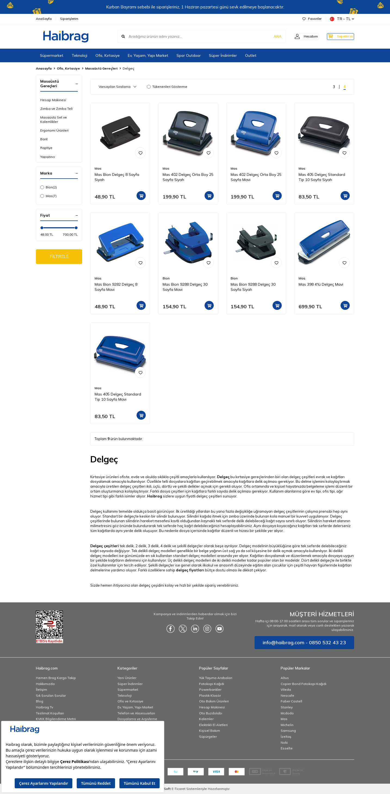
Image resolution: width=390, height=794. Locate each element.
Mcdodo (287, 713)
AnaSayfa (44, 19)
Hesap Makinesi (53, 100)
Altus (285, 678)
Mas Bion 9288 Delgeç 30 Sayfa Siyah (253, 287)
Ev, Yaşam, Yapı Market (148, 55)
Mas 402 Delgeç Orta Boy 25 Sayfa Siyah (188, 177)
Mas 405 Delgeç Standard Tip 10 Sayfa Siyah (322, 177)
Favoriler (311, 19)
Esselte (287, 748)
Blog (39, 701)
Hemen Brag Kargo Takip (56, 678)
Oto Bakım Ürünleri (214, 701)
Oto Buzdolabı (210, 713)
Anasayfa (44, 68)
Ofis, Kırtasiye (107, 55)
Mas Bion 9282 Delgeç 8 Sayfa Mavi (116, 287)
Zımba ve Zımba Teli (56, 109)
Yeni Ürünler (126, 678)
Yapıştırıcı (47, 157)
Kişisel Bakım (209, 730)
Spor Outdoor (189, 55)
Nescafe (287, 695)
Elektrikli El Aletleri (213, 725)
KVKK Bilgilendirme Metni (56, 719)
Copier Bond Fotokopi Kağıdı (303, 684)
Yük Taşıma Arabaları (215, 678)
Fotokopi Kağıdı (211, 684)
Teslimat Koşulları (50, 713)
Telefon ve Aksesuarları (136, 713)
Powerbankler (210, 689)
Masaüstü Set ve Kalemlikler (53, 119)
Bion (48, 187)
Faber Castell (291, 701)
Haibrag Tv (44, 707)
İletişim (41, 689)
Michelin (287, 725)
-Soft (166, 789)
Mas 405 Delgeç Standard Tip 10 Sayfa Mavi (118, 397)
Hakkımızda (45, 684)
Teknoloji (79, 55)
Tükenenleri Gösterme (167, 87)
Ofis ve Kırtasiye (130, 701)
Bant (44, 139)
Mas (48, 196)
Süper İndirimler (223, 55)
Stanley (287, 707)
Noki (284, 742)
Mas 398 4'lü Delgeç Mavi (321, 284)
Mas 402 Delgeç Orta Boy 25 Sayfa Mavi (256, 177)
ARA (269, 36)
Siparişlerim (69, 19)
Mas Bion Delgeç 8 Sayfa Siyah (117, 177)
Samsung (288, 730)
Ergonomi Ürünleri (54, 130)
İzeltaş (286, 736)
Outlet (250, 55)
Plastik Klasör (210, 695)
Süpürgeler (208, 736)
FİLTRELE (59, 257)
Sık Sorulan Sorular (51, 695)
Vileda (286, 689)
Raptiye (46, 148)
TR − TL (342, 19)
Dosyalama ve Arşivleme (137, 719)
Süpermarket (51, 55)
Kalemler (206, 719)
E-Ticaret (178, 789)
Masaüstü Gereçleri (101, 68)
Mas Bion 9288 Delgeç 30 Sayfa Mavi (185, 287)
